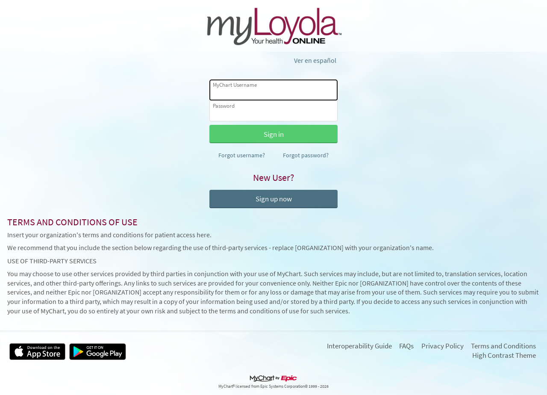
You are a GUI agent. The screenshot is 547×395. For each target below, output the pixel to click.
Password (224, 105)
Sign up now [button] (274, 198)
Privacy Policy (442, 346)
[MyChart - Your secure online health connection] (273, 26)
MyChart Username (235, 84)
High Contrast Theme (504, 355)
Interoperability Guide (359, 346)
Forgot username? (241, 155)
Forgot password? (306, 155)
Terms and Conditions (503, 346)
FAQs (406, 346)
